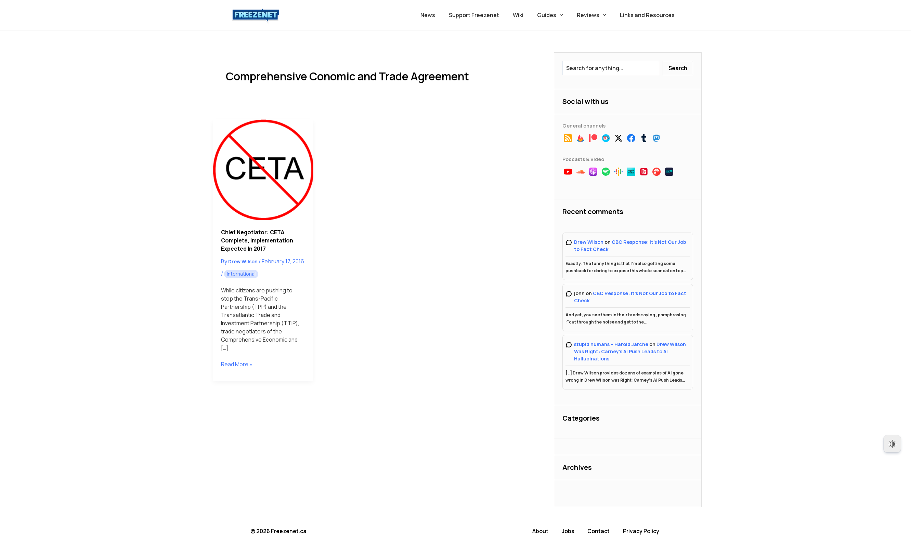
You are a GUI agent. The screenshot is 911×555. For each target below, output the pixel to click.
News (442, 15)
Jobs (570, 531)
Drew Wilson (588, 242)
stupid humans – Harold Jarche (611, 344)
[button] (566, 15)
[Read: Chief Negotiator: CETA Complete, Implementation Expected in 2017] (263, 169)
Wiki (527, 15)
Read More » (236, 364)
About (543, 531)
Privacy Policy (643, 531)
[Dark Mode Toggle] (892, 443)
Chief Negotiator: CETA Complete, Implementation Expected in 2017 (257, 240)
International (241, 273)
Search (677, 68)
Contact (600, 531)
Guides (557, 15)
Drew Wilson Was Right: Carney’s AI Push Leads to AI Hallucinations (630, 351)
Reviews (595, 15)
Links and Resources (648, 15)
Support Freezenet (486, 15)
